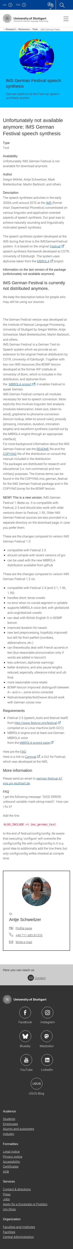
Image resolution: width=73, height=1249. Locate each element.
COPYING (10, 454)
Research (11, 29)
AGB (6, 1171)
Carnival (30, 756)
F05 (18, 4)
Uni (4, 4)
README (43, 449)
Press (7, 1194)
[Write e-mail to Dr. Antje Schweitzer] (20, 942)
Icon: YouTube (26, 1060)
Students (9, 1119)
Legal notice (11, 1151)
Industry (8, 1134)
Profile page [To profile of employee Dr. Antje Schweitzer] (24, 928)
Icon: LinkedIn (47, 1060)
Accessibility (11, 1161)
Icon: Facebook (25, 1012)
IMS (49, 203)
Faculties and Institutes (19, 1227)
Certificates (10, 1166)
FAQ (23, 751)
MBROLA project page (35, 743)
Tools (35, 29)
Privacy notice (12, 1156)
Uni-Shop (9, 1209)
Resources (23, 29)
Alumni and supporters (18, 1129)
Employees (10, 1124)
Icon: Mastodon (47, 1036)
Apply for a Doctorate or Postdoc (25, 1204)
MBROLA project (20, 384)
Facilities (9, 1232)
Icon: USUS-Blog (36, 1083)
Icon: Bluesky (25, 1036)
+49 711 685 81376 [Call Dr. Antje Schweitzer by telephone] (29, 935)
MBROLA (43, 261)
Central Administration (18, 1237)
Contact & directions (17, 1189)
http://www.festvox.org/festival (36, 723)
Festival (55, 246)
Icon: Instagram (47, 1012)
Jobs (6, 1199)
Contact (37, 978)
